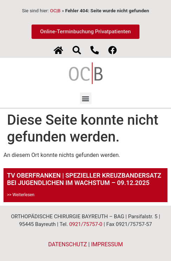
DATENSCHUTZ (67, 244)
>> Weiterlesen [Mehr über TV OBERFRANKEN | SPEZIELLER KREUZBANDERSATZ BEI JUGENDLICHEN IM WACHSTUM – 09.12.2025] (20, 194)
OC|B (55, 10)
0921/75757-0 (85, 224)
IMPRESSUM (107, 244)
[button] (85, 98)
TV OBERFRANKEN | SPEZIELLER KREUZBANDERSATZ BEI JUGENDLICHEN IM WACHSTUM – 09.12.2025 (84, 179)
